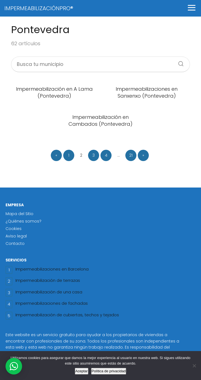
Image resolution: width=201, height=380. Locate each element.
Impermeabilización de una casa (48, 292)
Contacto (15, 243)
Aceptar (81, 371)
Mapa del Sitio (19, 213)
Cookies (14, 228)
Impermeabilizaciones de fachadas (51, 303)
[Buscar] (178, 62)
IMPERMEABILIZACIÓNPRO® (38, 8)
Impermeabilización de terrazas (47, 280)
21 (131, 155)
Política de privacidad (109, 371)
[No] (194, 365)
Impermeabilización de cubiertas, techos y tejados (67, 315)
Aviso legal (16, 236)
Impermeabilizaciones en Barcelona (52, 269)
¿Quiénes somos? (23, 221)
